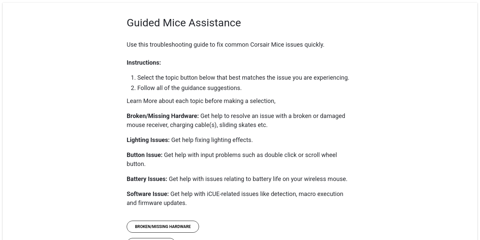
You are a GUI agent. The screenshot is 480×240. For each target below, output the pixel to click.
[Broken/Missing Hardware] (163, 227)
